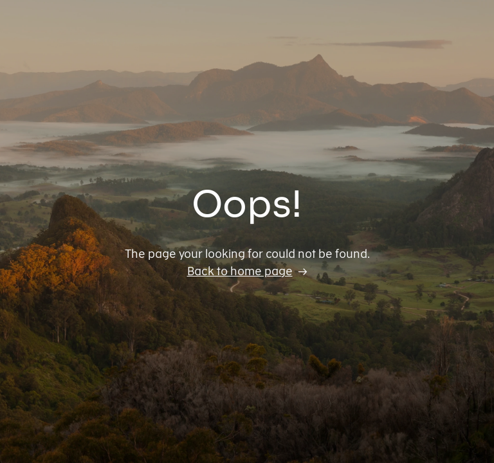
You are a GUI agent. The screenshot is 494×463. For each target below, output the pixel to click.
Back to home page (240, 271)
